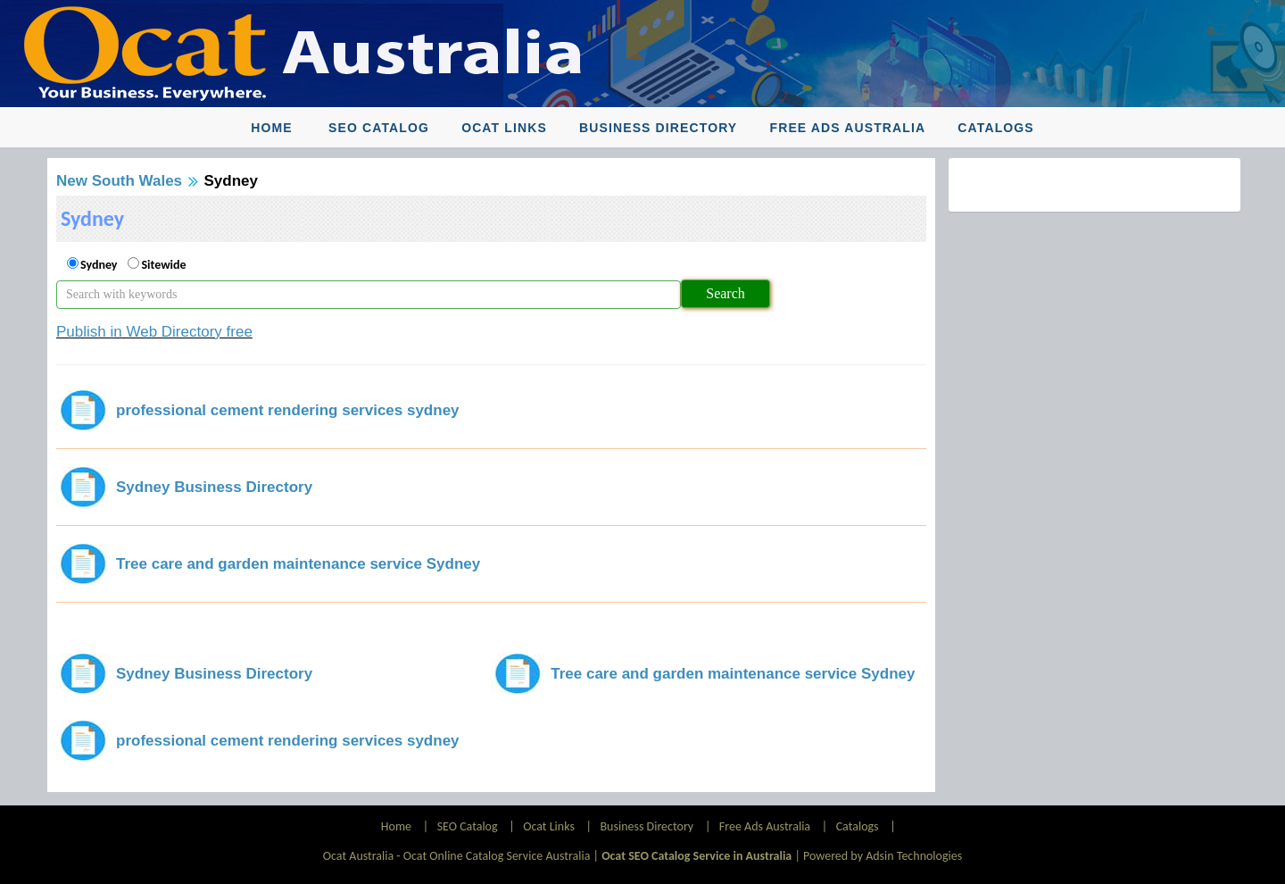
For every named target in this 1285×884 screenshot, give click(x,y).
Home (271, 128)
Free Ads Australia (848, 128)
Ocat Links (504, 128)
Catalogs (995, 128)
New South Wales (119, 180)
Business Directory (658, 128)
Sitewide (163, 264)
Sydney (98, 264)
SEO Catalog (378, 128)
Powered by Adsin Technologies (882, 855)
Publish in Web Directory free (154, 331)
